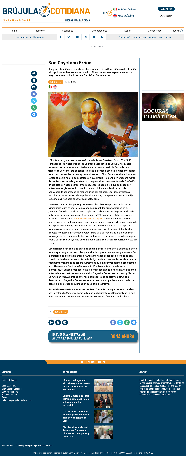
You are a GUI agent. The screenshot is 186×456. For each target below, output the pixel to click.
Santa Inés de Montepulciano (135, 37)
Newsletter (166, 15)
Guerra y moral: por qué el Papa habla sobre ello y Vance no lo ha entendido (76, 400)
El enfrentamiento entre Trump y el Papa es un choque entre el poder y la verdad (76, 431)
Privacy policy (8, 445)
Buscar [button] (177, 30)
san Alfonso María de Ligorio (88, 218)
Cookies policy (22, 445)
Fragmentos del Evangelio (29, 37)
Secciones (67, 30)
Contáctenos (154, 30)
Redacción (39, 30)
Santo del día (98, 46)
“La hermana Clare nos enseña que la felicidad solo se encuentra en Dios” (76, 415)
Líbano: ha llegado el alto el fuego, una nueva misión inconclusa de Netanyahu (76, 384)
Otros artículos (93, 361)
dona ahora (166, 8)
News (125, 15)
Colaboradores (99, 30)
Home (13, 30)
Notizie (126, 9)
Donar (127, 30)
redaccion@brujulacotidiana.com (17, 399)
